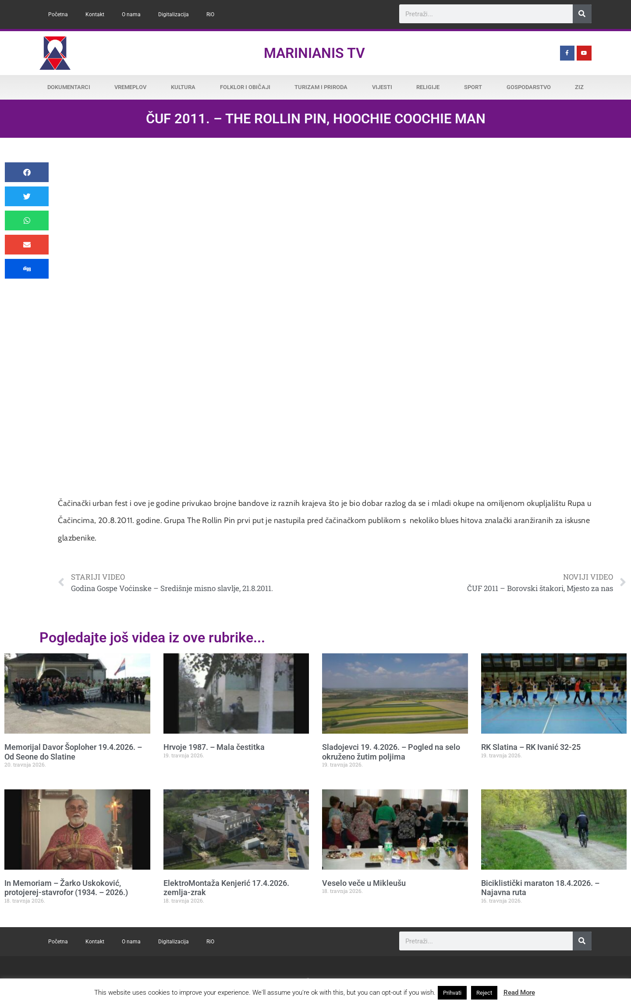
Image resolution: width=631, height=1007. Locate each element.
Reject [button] (484, 992)
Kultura (183, 87)
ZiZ (579, 87)
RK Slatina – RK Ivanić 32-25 (531, 747)
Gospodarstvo (529, 87)
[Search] (582, 13)
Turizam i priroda (320, 87)
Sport (473, 87)
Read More (519, 992)
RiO (210, 14)
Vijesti (382, 87)
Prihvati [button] (452, 992)
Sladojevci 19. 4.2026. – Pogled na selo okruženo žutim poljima (391, 751)
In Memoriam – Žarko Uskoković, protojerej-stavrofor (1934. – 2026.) (66, 887)
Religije (428, 87)
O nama (131, 14)
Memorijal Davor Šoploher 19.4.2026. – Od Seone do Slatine (73, 751)
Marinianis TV (314, 53)
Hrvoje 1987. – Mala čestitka (214, 747)
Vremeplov (130, 87)
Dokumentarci (68, 87)
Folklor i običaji (245, 87)
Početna (58, 14)
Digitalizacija (173, 14)
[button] (27, 172)
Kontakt (94, 14)
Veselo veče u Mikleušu (364, 883)
